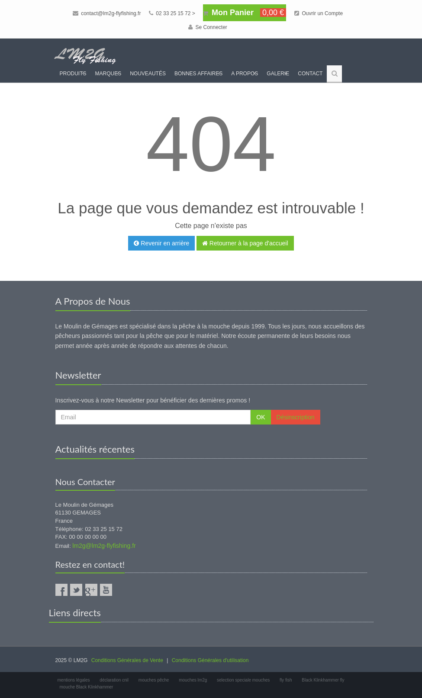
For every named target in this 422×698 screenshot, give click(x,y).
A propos (244, 74)
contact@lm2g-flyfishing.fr (107, 13)
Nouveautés (148, 74)
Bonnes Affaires (198, 74)
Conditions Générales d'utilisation (210, 660)
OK (260, 417)
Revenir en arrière (161, 243)
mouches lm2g (193, 680)
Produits (73, 74)
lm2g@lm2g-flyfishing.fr (103, 545)
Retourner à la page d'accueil (245, 243)
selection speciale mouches (243, 680)
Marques (108, 74)
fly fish (286, 680)
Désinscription (296, 417)
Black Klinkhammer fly (323, 680)
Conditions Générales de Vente (127, 660)
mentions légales (74, 680)
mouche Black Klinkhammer (86, 687)
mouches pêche (154, 680)
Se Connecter (207, 27)
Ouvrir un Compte (318, 13)
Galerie (278, 74)
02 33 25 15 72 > (172, 13)
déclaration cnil (114, 680)
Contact (310, 74)
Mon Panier (244, 12)
